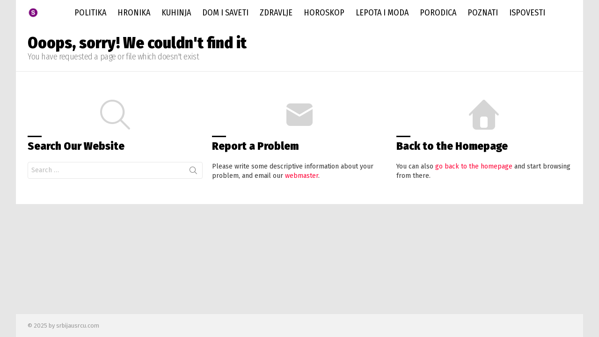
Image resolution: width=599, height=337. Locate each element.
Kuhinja (176, 12)
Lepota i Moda (382, 12)
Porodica (438, 12)
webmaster (301, 176)
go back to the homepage (473, 166)
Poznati (483, 12)
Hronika (133, 12)
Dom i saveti (225, 12)
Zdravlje (276, 12)
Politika (90, 12)
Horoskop (324, 12)
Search (193, 172)
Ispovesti (527, 12)
